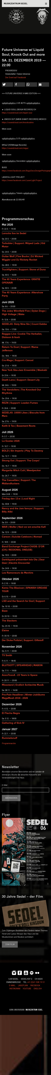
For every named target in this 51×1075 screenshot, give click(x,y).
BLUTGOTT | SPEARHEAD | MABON (22, 665)
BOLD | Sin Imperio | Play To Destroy (22, 450)
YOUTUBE (27, 988)
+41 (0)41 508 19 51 (36, 982)
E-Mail (4, 785)
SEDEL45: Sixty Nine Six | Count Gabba (24, 323)
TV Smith (7, 655)
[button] (7, 84)
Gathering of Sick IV (13, 722)
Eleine (5, 630)
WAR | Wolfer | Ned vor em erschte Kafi (24, 526)
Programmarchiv (9, 743)
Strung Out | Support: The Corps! (20, 460)
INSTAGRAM (14, 988)
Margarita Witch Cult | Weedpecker (21, 470)
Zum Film (10, 944)
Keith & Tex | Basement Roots (18, 425)
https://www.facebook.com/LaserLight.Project (22, 180)
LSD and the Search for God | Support (23, 600)
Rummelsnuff (9, 737)
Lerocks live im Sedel (14, 233)
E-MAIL (12, 985)
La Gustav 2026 (11, 440)
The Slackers (9, 620)
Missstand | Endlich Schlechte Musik (23, 684)
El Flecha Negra (11, 713)
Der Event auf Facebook (15, 77)
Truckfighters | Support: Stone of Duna (24, 269)
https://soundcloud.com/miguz (15, 148)
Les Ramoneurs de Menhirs (17, 572)
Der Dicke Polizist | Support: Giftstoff (22, 640)
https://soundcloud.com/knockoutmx (18, 122)
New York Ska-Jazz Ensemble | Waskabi (24, 369)
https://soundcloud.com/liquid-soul (17, 112)
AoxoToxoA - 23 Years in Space (19, 674)
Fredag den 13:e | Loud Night (18, 498)
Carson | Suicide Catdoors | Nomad (22, 536)
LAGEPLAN (23, 985)
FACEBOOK (35, 985)
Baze (5, 610)
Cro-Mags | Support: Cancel (17, 360)
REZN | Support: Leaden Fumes (20, 402)
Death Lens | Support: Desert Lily (21, 379)
